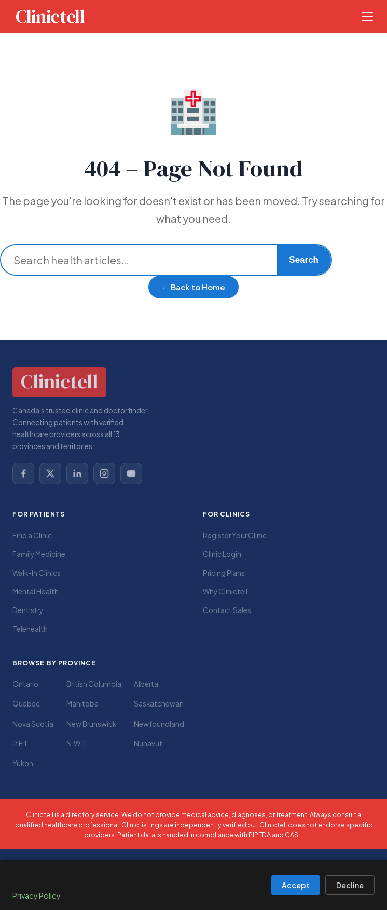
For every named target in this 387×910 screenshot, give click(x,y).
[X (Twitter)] (50, 473)
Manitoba (82, 703)
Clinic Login (222, 554)
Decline (350, 885)
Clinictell (50, 16)
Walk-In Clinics (36, 572)
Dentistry (27, 610)
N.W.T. (77, 743)
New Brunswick (91, 723)
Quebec (26, 703)
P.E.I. (20, 743)
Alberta (146, 684)
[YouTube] (131, 473)
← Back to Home (194, 287)
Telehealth (30, 628)
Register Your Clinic (235, 535)
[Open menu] (367, 16)
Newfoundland (159, 723)
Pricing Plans (224, 572)
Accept (296, 885)
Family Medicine (38, 554)
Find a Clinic (32, 535)
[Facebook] (23, 473)
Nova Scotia (32, 723)
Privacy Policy (36, 895)
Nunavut (148, 743)
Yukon (22, 763)
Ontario (25, 684)
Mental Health (35, 591)
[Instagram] (104, 473)
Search (304, 260)
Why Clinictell (225, 591)
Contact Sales (227, 610)
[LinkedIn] (77, 473)
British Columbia (93, 684)
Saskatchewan (159, 703)
